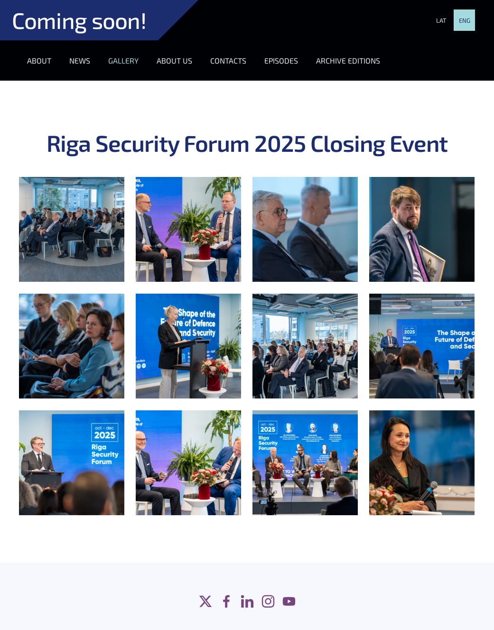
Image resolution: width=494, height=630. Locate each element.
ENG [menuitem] (464, 20)
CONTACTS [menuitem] (228, 60)
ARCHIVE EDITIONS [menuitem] (348, 60)
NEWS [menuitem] (79, 60)
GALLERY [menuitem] (123, 60)
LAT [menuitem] (441, 20)
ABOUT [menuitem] (39, 60)
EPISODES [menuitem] (281, 60)
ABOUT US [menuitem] (174, 60)
